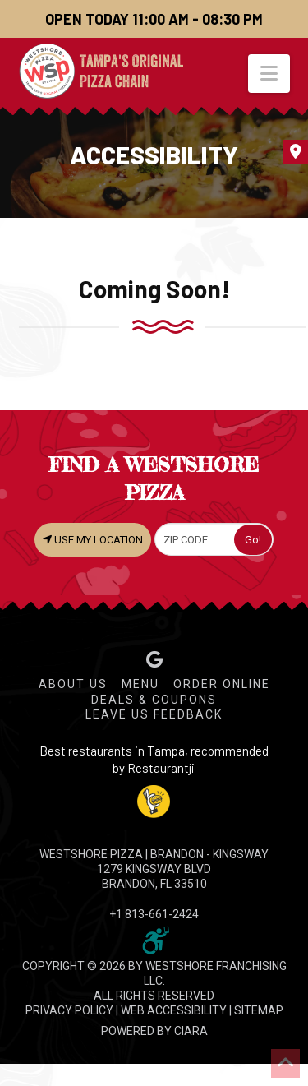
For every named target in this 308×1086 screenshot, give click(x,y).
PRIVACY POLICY (69, 1010)
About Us (73, 684)
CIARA (191, 1030)
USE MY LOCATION (93, 539)
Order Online (221, 684)
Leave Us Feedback (154, 714)
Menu (140, 684)
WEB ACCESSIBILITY (174, 1010)
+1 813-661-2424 (154, 914)
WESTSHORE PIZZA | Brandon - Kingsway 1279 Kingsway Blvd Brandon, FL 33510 (154, 869)
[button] (269, 73)
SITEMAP (258, 1010)
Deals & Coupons (154, 699)
